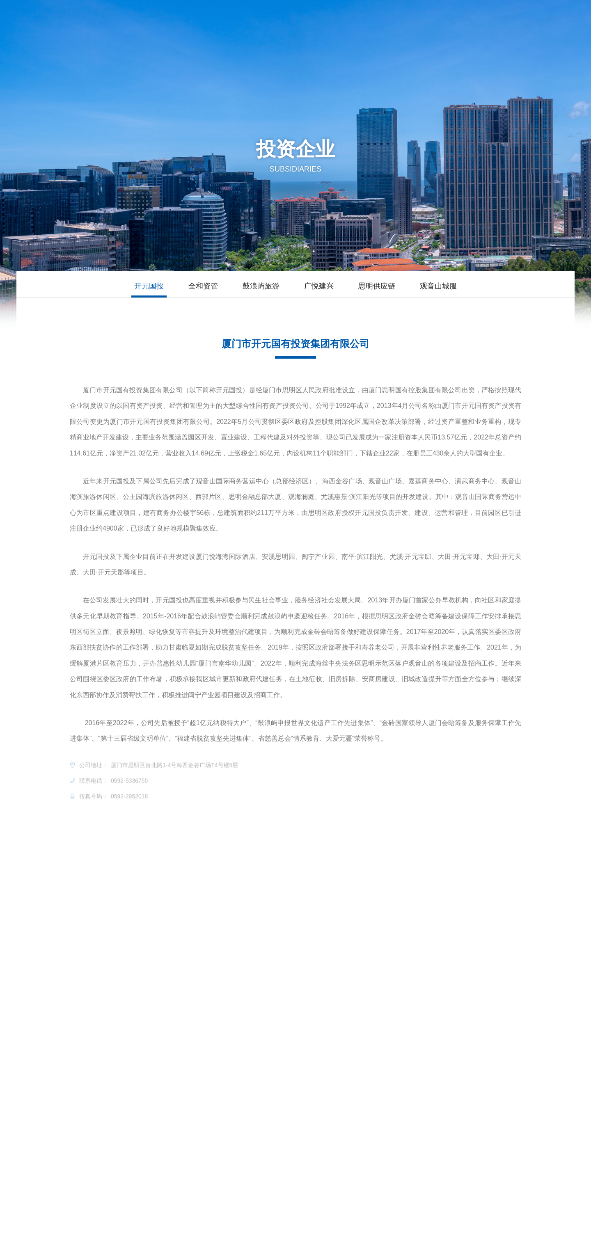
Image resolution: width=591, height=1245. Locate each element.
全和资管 (203, 286)
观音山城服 (438, 286)
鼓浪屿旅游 (261, 286)
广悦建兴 (319, 286)
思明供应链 (376, 286)
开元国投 (149, 286)
